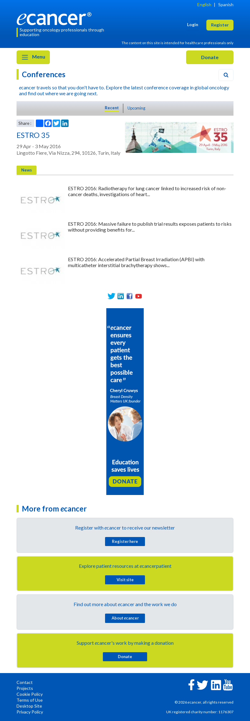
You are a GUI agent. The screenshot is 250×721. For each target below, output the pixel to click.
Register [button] (220, 24)
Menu (33, 57)
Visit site (125, 579)
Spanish (225, 4)
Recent (112, 107)
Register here (125, 541)
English (204, 4)
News (26, 169)
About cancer (125, 617)
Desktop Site (29, 706)
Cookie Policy (30, 694)
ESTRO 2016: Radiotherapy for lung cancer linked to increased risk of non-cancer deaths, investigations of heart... (147, 191)
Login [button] (192, 24)
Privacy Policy (30, 711)
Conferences (43, 74)
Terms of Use (30, 700)
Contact (25, 682)
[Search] (226, 75)
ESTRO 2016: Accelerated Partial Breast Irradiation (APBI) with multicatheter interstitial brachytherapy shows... (136, 262)
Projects (25, 688)
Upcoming (136, 108)
